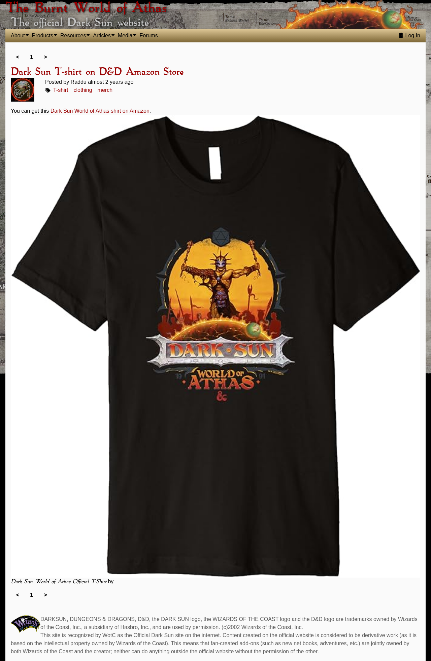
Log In (409, 35)
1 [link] (31, 57)
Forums (148, 35)
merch (105, 90)
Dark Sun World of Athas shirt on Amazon (100, 111)
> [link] (45, 57)
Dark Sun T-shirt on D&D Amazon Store (97, 72)
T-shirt (60, 90)
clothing (82, 90)
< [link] (17, 57)
